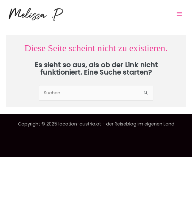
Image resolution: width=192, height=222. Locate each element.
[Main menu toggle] (179, 13)
